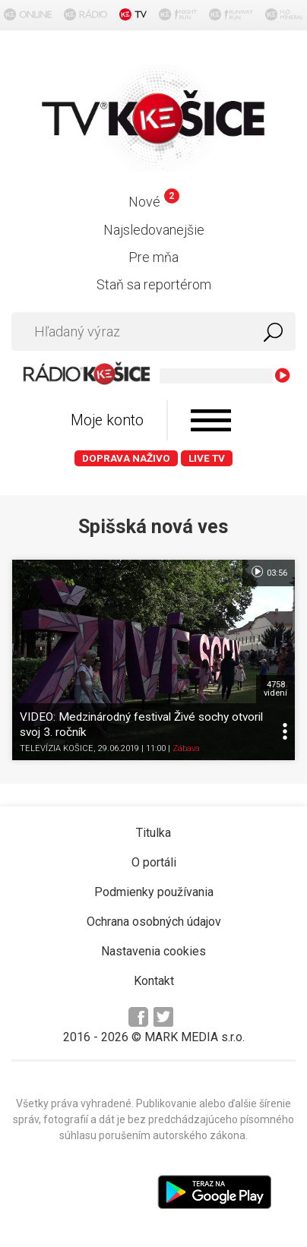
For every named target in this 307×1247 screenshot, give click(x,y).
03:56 (268, 572)
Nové (153, 202)
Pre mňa (153, 257)
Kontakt (154, 981)
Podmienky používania (154, 892)
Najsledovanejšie (153, 230)
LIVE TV (206, 458)
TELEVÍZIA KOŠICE (56, 748)
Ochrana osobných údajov (154, 921)
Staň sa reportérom (154, 284)
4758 (275, 689)
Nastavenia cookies (153, 951)
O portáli (153, 862)
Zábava (186, 748)
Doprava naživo (126, 458)
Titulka (153, 833)
